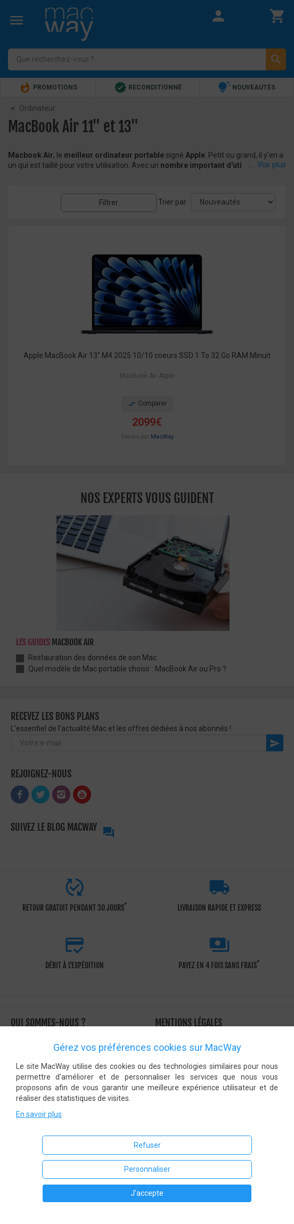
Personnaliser (147, 1169)
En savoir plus (39, 1114)
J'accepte (147, 1193)
